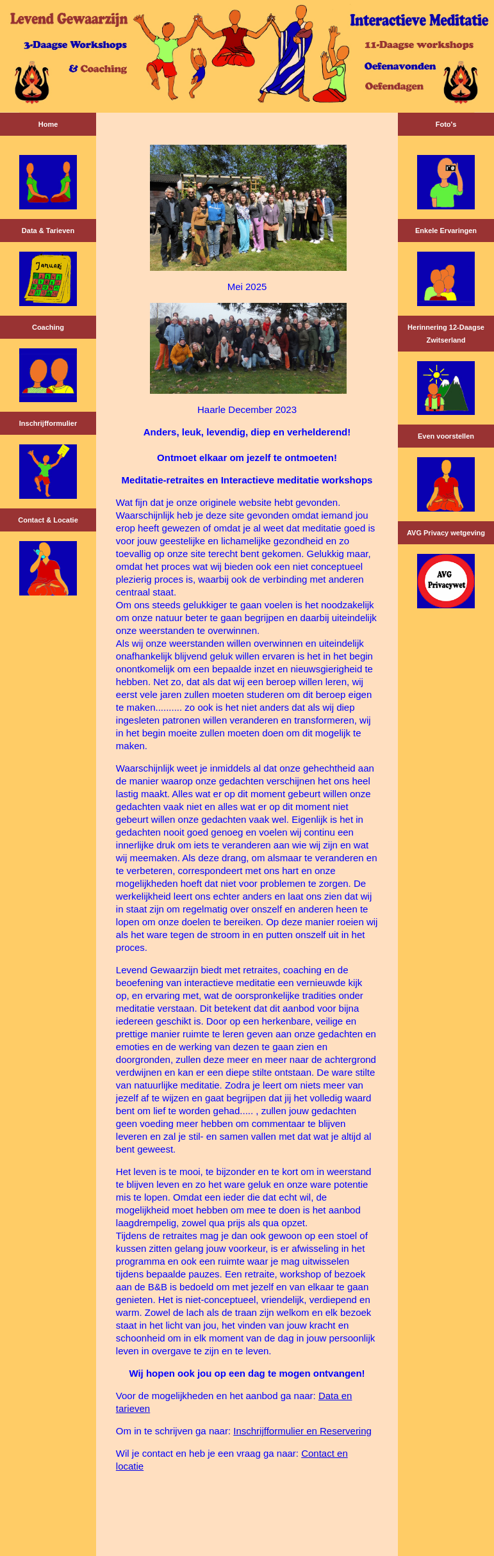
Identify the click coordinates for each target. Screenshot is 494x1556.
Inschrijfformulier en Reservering (302, 1430)
